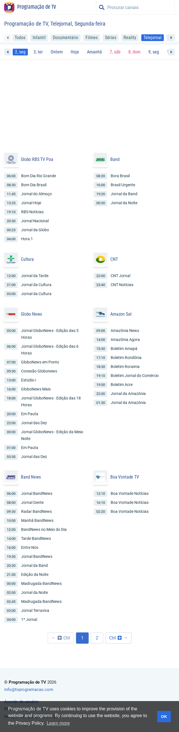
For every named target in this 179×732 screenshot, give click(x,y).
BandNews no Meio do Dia (44, 529)
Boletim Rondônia (126, 357)
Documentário (65, 37)
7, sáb (115, 52)
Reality (130, 37)
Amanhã (94, 52)
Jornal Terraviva (35, 610)
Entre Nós (29, 547)
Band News (31, 477)
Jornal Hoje (31, 203)
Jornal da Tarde (34, 275)
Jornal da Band (124, 194)
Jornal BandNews (36, 493)
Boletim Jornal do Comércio (135, 375)
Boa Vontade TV (124, 477)
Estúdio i (28, 380)
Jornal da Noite (124, 203)
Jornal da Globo (35, 230)
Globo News (31, 314)
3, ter (38, 52)
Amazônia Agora (125, 339)
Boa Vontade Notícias (130, 493)
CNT (114, 259)
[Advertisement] (89, 103)
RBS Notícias (32, 212)
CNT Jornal (120, 275)
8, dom (134, 52)
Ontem (57, 52)
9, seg (153, 52)
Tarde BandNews (36, 538)
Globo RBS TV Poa (37, 159)
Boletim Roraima (125, 366)
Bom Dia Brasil (33, 185)
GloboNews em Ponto (40, 362)
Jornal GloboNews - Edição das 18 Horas (51, 401)
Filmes (92, 37)
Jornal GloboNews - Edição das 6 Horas (50, 349)
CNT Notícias (122, 284)
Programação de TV (36, 7)
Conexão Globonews (39, 371)
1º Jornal (29, 619)
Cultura (27, 259)
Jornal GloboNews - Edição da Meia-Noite (52, 435)
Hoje (75, 52)
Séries (110, 37)
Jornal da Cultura (36, 284)
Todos (20, 37)
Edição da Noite (34, 574)
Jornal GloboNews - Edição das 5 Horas (50, 334)
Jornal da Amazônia (128, 393)
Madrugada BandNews (41, 583)
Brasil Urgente (123, 185)
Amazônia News (125, 330)
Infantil (39, 37)
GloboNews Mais (36, 389)
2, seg (20, 52)
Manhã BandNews (37, 520)
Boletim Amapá (124, 348)
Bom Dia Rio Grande (38, 176)
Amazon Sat (120, 314)
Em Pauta (29, 414)
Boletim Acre (122, 384)
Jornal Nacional (35, 221)
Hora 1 (27, 239)
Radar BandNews (36, 511)
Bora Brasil (120, 176)
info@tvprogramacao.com (28, 689)
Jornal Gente (32, 502)
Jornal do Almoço (36, 194)
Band (114, 159)
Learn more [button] (58, 723)
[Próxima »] (118, 638)
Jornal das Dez (34, 423)
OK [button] (164, 716)
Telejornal (153, 37)
